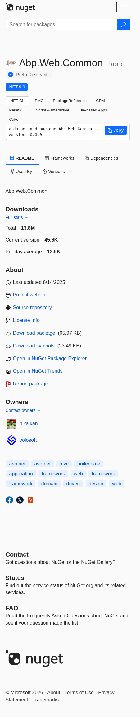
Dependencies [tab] (101, 158)
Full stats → (17, 217)
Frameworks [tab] (59, 158)
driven (73, 483)
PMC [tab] (39, 100)
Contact (17, 554)
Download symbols (34, 345)
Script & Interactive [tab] (52, 110)
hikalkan (29, 423)
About (53, 692)
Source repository (32, 307)
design (96, 483)
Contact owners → (23, 410)
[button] (116, 130)
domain (49, 483)
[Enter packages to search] (61, 24)
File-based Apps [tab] (93, 110)
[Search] (123, 24)
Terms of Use (79, 692)
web (78, 473)
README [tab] (22, 158)
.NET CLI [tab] (17, 100)
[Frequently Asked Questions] (12, 608)
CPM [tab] (100, 100)
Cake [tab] (14, 119)
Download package (34, 333)
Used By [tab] (21, 171)
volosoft (28, 440)
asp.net (17, 463)
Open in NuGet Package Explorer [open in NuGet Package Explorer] (50, 358)
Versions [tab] (54, 171)
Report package (30, 383)
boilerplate (88, 463)
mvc (63, 463)
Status (15, 577)
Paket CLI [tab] (18, 110)
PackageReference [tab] (70, 100)
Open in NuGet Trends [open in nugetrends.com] (38, 371)
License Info (26, 320)
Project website (30, 294)
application (21, 473)
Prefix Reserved (31, 74)
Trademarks (45, 699)
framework (53, 473)
